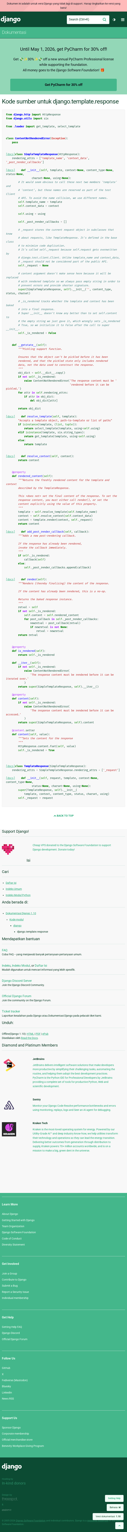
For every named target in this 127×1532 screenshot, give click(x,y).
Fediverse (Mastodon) (15, 1380)
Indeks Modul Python (18, 895)
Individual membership (15, 1297)
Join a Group (9, 1273)
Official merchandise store (17, 1439)
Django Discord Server (17, 981)
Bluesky (6, 1386)
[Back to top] (119, 1525)
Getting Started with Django (18, 1220)
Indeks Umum (14, 888)
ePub (45, 1033)
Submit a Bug (10, 1285)
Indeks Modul (21, 965)
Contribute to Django (14, 1279)
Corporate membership (15, 1433)
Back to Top (64, 815)
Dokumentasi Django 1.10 (21, 913)
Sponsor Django (11, 1427)
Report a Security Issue (15, 1291)
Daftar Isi (41, 965)
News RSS (8, 1398)
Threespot (11, 1499)
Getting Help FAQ (12, 1326)
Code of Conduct (12, 1238)
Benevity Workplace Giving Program (23, 1445)
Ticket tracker (11, 1011)
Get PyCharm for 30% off (63, 85)
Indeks (6, 965)
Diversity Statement (13, 1244)
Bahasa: (115, 1507)
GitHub (6, 1367)
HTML (30, 1033)
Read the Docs (29, 1037)
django (17, 925)
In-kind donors (14, 1483)
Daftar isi (11, 882)
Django (11, 19)
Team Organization (13, 1226)
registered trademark (97, 1520)
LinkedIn (7, 1392)
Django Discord (11, 1332)
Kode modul (16, 919)
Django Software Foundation (19, 1232)
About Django (10, 1213)
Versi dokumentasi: (108, 1516)
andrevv (11, 1510)
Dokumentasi (14, 32)
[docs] (10, 154)
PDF (38, 1033)
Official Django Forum (16, 996)
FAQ (4, 950)
